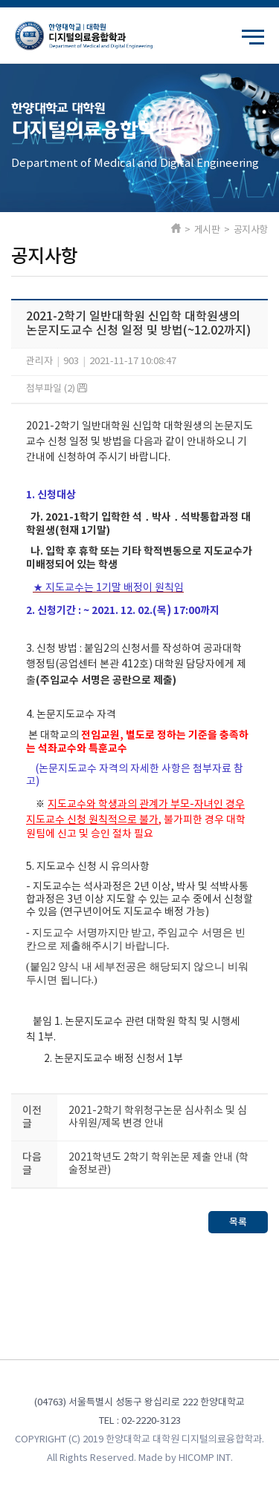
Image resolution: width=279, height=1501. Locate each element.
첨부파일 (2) (56, 389)
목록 (238, 1222)
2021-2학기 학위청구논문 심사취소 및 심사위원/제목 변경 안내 (157, 1117)
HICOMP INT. (206, 1458)
